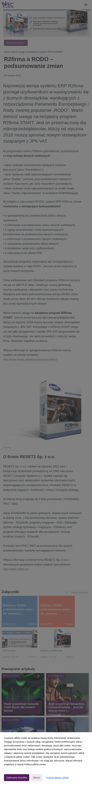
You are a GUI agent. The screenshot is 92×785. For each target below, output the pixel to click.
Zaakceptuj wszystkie (16, 777)
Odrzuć (36, 777)
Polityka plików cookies (57, 777)
